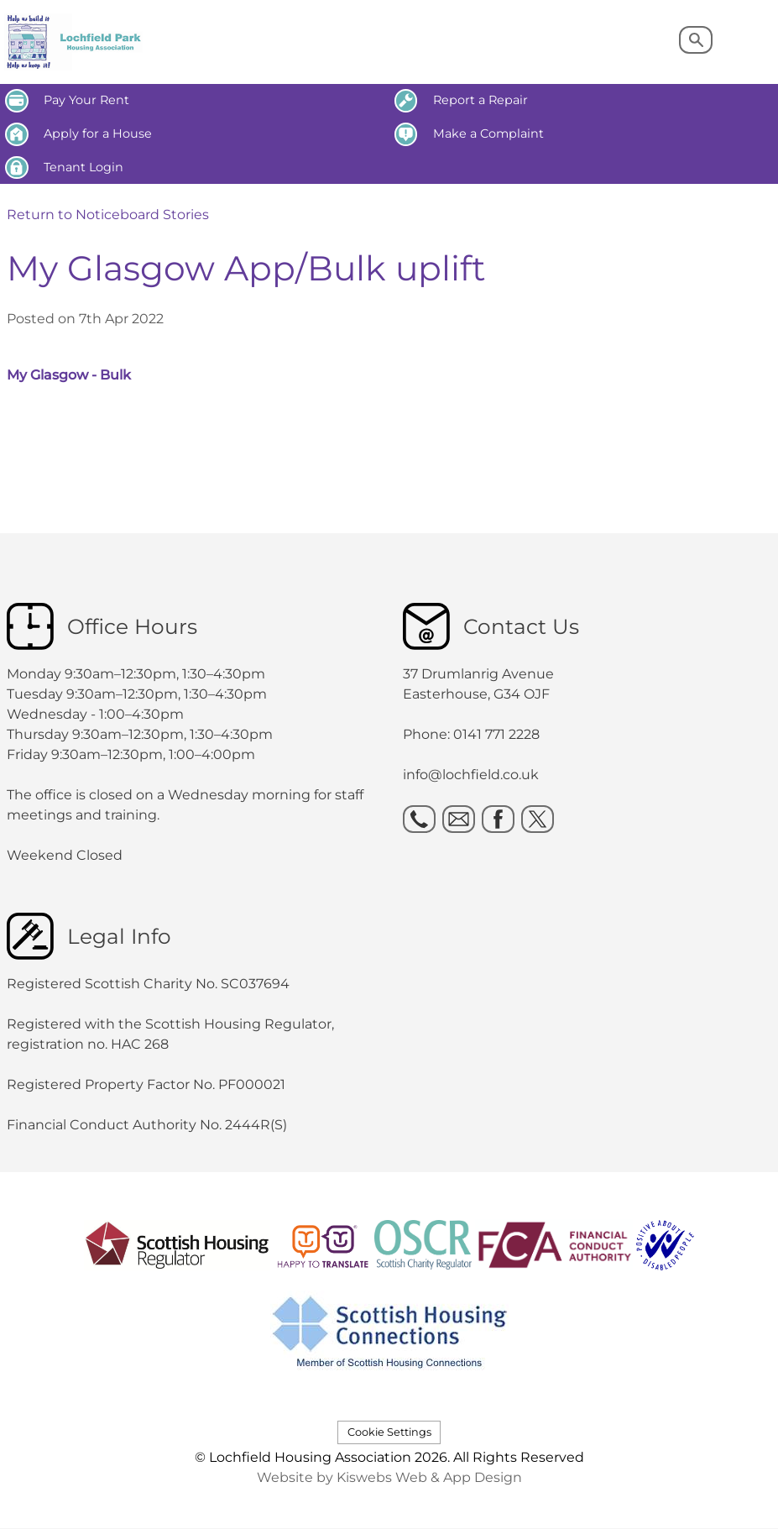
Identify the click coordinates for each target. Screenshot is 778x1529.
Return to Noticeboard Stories (108, 215)
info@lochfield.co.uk (471, 775)
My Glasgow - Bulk (69, 375)
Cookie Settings (389, 1432)
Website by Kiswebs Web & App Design (389, 1477)
